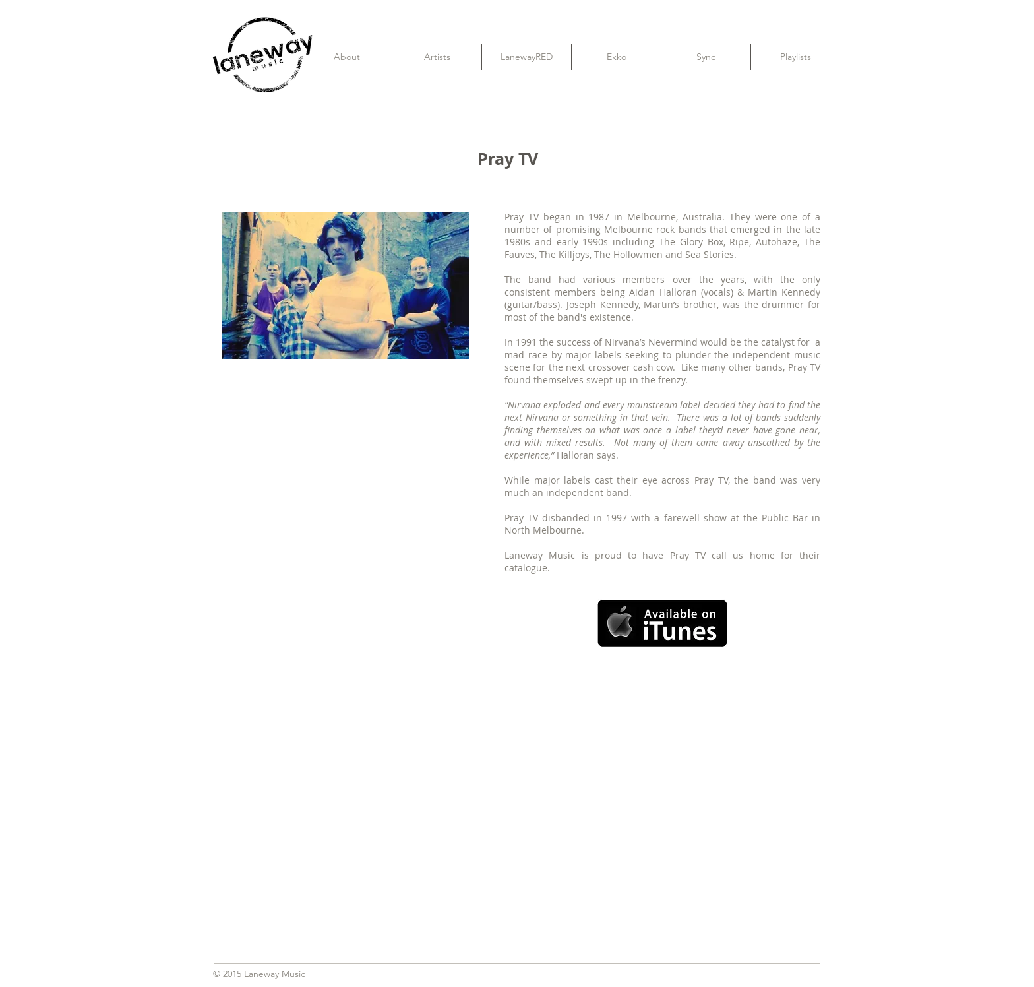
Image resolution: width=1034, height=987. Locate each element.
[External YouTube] (517, 794)
